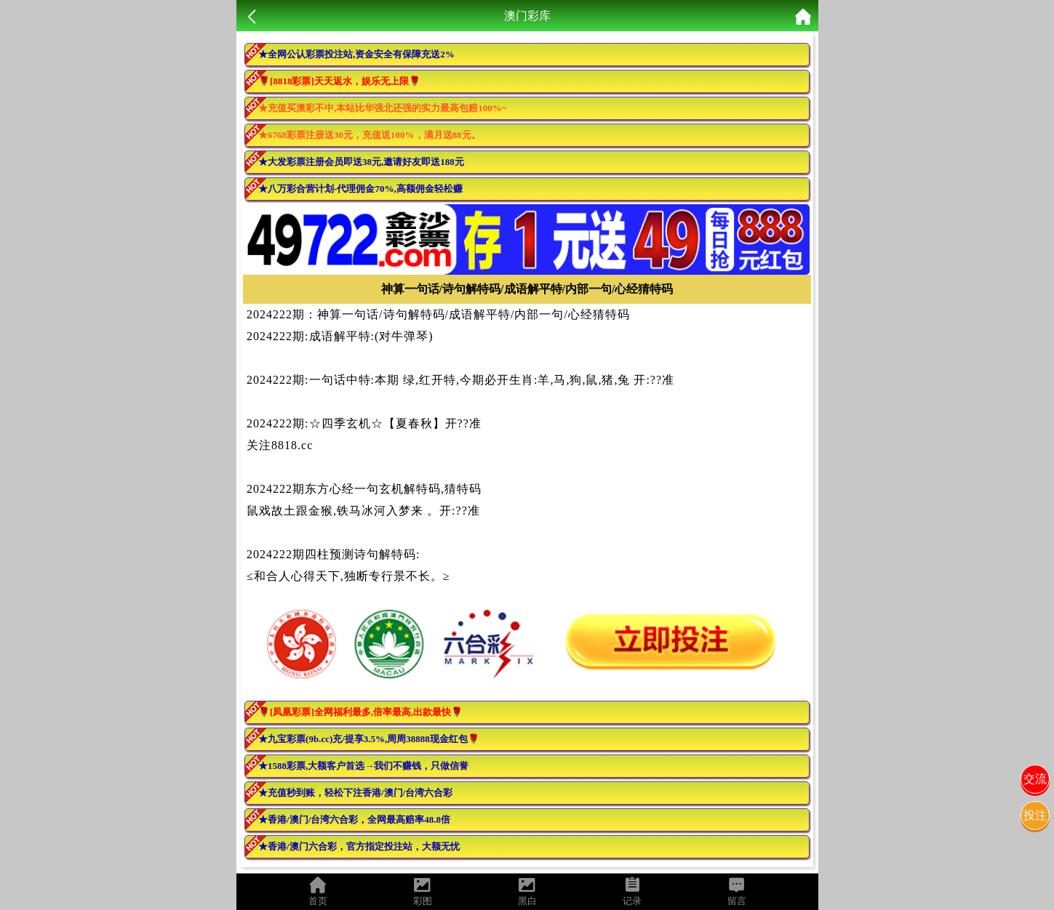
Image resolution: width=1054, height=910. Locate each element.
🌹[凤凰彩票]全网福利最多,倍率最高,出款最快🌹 (360, 711)
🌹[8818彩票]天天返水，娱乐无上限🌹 (339, 81)
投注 (1035, 815)
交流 (1035, 779)
